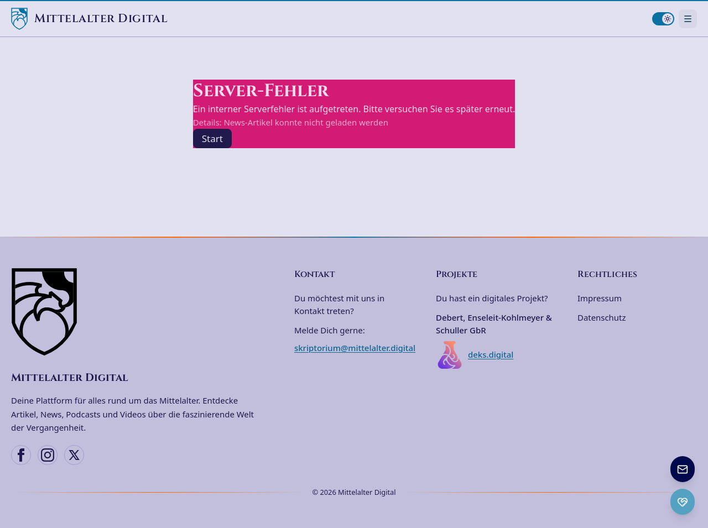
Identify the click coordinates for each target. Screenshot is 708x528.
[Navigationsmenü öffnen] (688, 18)
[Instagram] (48, 455)
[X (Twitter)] (74, 455)
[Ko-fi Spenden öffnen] (682, 502)
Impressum (599, 298)
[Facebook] (21, 455)
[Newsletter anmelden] (682, 469)
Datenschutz (601, 317)
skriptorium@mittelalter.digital (354, 347)
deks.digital (474, 355)
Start (212, 138)
